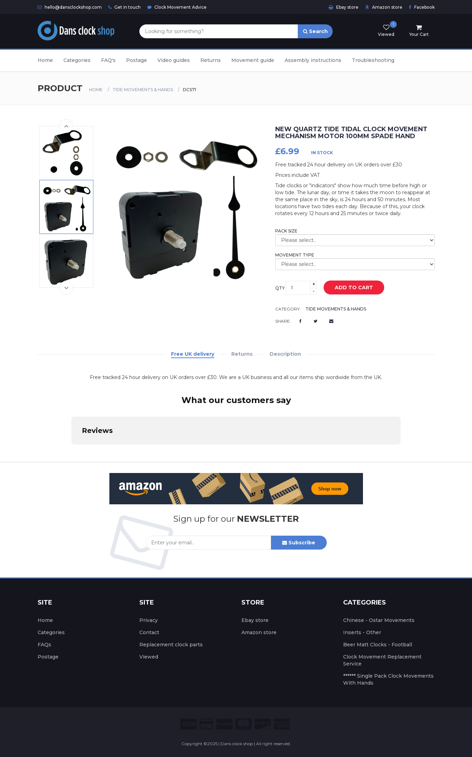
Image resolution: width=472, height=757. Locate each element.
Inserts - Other (362, 632)
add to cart (348, 287)
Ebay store (343, 7)
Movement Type (294, 255)
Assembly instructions (313, 60)
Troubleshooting (373, 60)
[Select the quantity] (301, 288)
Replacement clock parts (171, 644)
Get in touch (124, 7)
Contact (149, 632)
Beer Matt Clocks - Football (377, 644)
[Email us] (331, 321)
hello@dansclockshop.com (70, 7)
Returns (210, 60)
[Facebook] (300, 321)
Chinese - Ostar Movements (379, 620)
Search (315, 31)
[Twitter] (315, 321)
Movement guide (252, 60)
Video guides (173, 60)
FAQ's (108, 60)
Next (66, 288)
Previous (66, 126)
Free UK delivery (192, 354)
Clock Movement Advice (177, 7)
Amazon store (383, 7)
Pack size (286, 231)
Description (285, 354)
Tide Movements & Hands (143, 89)
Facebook (422, 7)
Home (45, 60)
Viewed (148, 657)
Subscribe (298, 542)
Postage (136, 60)
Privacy (148, 620)
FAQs (44, 644)
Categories (77, 60)
